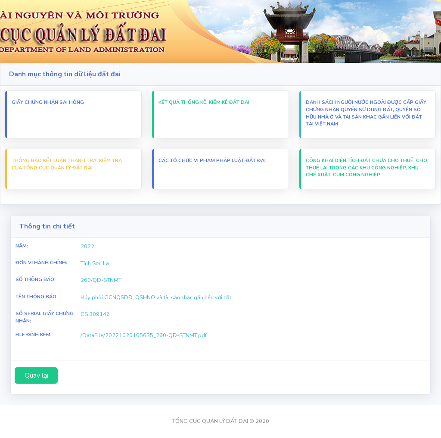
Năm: (22, 246)
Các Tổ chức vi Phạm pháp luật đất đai (212, 160)
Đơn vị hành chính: (41, 263)
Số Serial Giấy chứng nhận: (45, 317)
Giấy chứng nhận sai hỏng (48, 102)
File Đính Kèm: (34, 335)
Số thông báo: (36, 279)
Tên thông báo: (37, 297)
